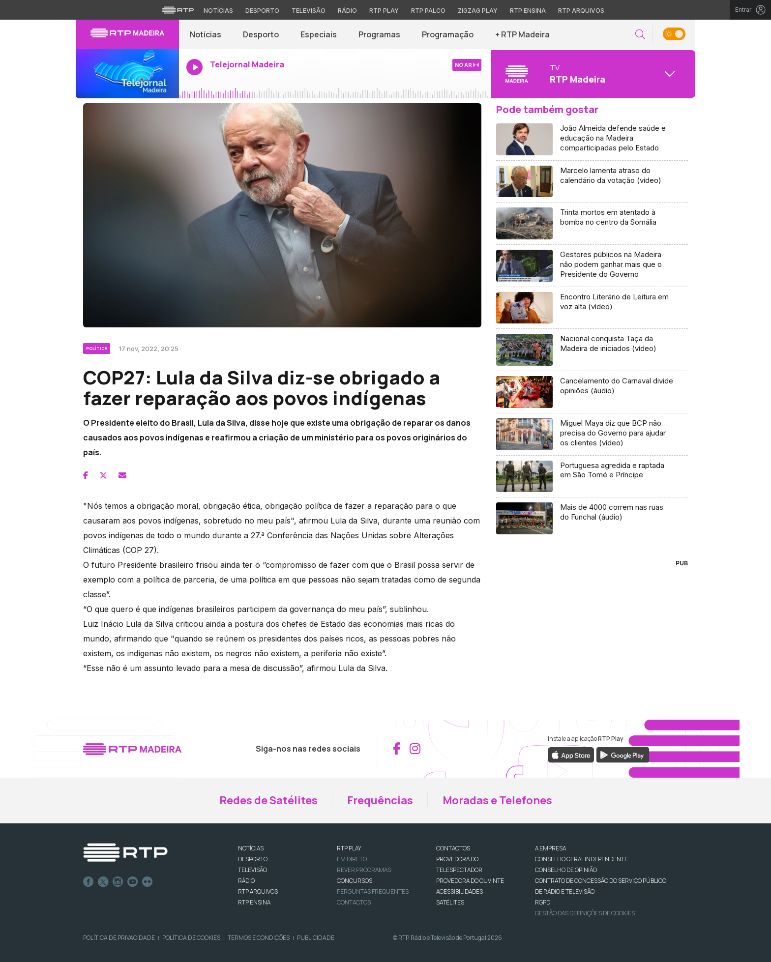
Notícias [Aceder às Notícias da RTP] (218, 10)
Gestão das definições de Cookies (585, 913)
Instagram (118, 881)
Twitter (103, 881)
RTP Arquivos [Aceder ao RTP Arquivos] (581, 10)
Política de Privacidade (119, 937)
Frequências (380, 800)
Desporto (261, 34)
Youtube (132, 881)
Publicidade (315, 937)
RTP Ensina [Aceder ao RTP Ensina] (528, 10)
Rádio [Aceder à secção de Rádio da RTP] (347, 10)
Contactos (354, 902)
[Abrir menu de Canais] (592, 73)
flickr (147, 881)
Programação (448, 34)
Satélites (450, 902)
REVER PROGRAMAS (364, 870)
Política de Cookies (191, 937)
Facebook (88, 881)
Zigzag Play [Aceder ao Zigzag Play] (478, 10)
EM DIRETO (352, 859)
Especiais (318, 34)
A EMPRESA (550, 848)
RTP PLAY (349, 848)
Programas (379, 34)
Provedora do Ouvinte (470, 880)
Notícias (205, 34)
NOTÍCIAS (251, 848)
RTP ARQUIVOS (258, 891)
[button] (640, 34)
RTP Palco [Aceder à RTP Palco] (428, 10)
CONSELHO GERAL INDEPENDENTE (581, 859)
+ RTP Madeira (522, 34)
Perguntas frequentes (373, 891)
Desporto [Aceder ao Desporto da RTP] (262, 10)
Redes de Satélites (268, 800)
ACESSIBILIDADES (459, 891)
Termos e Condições (259, 937)
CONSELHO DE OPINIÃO (566, 870)
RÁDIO (246, 880)
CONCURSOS (354, 880)
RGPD (542, 902)
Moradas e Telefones (497, 800)
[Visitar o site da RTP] (178, 10)
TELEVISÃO (252, 870)
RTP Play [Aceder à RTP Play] (384, 10)
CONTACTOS (453, 848)
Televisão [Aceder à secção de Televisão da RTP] (309, 10)
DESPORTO (252, 859)
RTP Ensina (254, 902)
